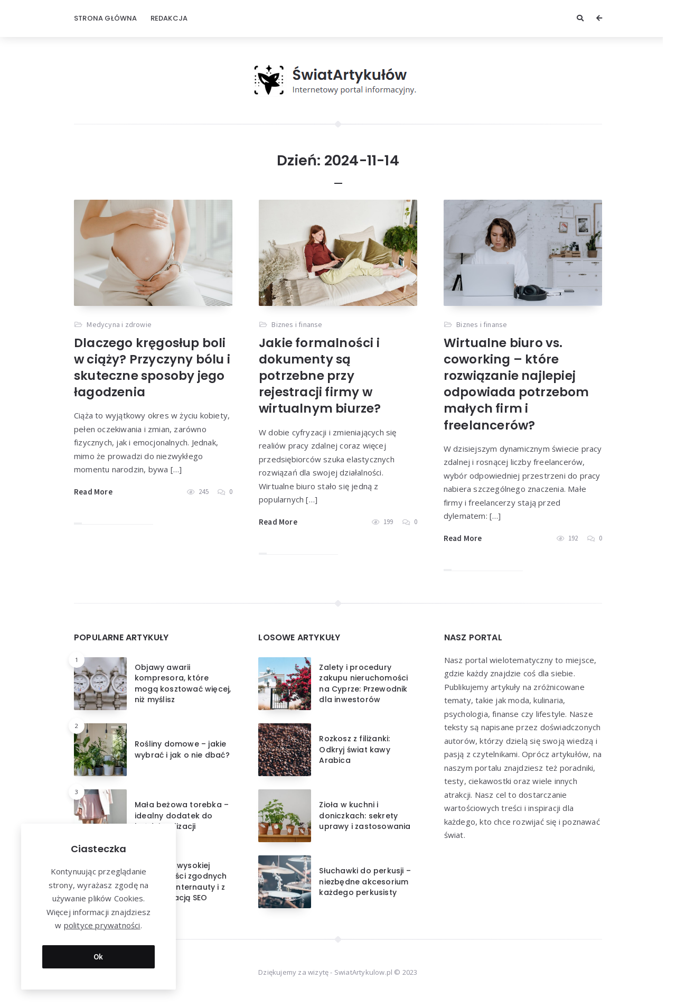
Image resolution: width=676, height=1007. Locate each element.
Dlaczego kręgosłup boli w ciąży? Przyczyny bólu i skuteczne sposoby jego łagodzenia (152, 367)
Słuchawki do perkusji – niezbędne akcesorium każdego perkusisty (365, 881)
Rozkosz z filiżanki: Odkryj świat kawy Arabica (354, 749)
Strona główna (105, 18)
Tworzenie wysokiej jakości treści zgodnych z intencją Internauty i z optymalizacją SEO (181, 881)
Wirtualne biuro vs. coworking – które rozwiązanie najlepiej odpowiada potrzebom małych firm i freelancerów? (516, 383)
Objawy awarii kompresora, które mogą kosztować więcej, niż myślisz (183, 683)
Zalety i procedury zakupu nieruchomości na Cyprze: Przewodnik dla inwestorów (363, 683)
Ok (98, 953)
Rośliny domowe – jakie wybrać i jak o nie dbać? (182, 749)
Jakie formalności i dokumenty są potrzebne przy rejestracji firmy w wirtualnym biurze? (320, 375)
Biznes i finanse (296, 324)
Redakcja (169, 18)
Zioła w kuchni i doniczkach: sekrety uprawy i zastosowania (364, 815)
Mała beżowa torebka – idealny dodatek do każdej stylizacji (182, 815)
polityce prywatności (102, 922)
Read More (93, 492)
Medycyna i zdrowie (119, 324)
